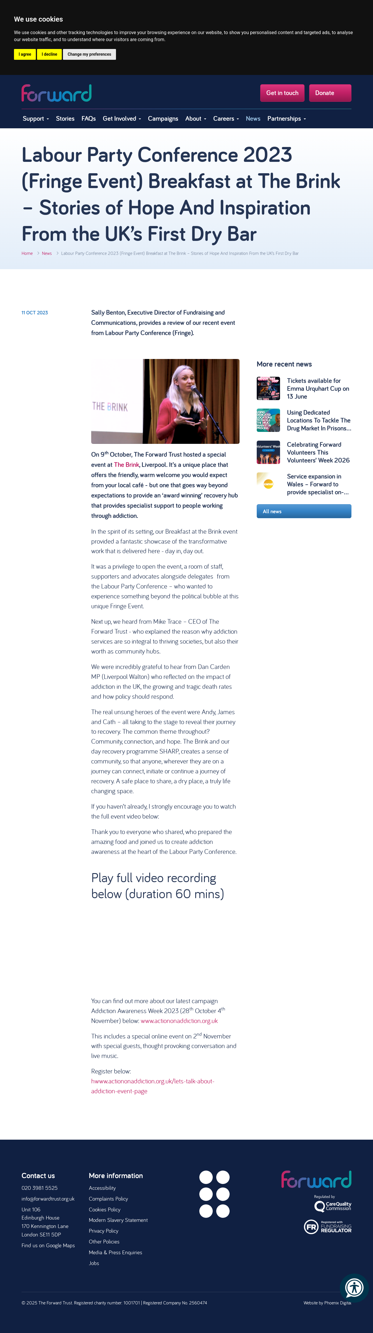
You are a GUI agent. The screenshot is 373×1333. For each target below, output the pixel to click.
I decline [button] (49, 54)
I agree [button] (25, 54)
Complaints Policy (108, 1198)
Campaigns (163, 118)
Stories (65, 118)
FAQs (89, 118)
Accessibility (102, 1187)
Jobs (94, 1263)
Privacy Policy (103, 1230)
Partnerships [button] (285, 118)
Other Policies (104, 1241)
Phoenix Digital (337, 1303)
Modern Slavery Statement (118, 1219)
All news (304, 511)
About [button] (194, 118)
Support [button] (34, 118)
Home (27, 253)
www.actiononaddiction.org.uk (179, 1020)
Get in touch (282, 92)
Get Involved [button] (120, 118)
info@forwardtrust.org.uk (48, 1198)
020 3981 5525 (40, 1187)
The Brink (126, 464)
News (253, 118)
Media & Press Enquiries (115, 1252)
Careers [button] (224, 118)
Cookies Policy (104, 1209)
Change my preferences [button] (89, 54)
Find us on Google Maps (48, 1245)
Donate (330, 92)
